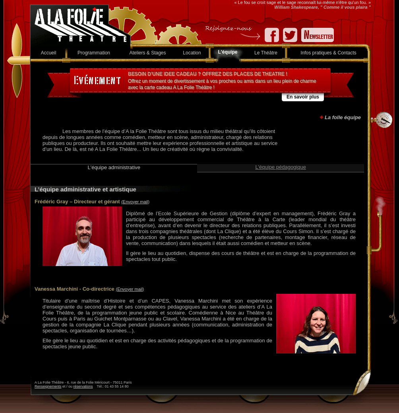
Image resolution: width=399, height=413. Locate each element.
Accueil (48, 53)
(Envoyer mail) (135, 201)
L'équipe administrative (113, 167)
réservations (83, 386)
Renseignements (48, 386)
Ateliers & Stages (147, 53)
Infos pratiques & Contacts (328, 53)
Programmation (93, 53)
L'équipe (228, 52)
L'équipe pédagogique (280, 167)
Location (192, 53)
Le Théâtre (265, 53)
